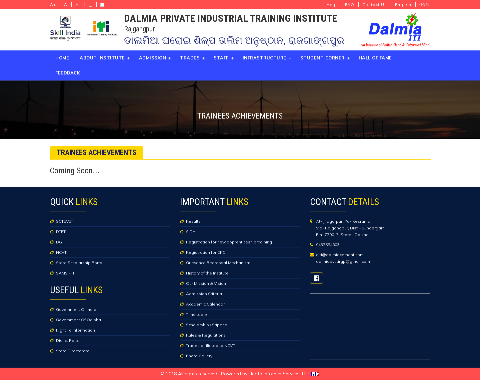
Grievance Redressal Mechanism (218, 262)
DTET (61, 231)
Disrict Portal (68, 340)
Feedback (67, 72)
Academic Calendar (205, 304)
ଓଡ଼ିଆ (424, 4)
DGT (60, 241)
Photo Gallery (199, 355)
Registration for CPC (205, 252)
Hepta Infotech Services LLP (284, 374)
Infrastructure (264, 57)
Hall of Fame (375, 57)
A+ (53, 4)
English (403, 4)
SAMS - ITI (66, 272)
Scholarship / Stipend (206, 324)
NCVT (61, 252)
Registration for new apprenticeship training (229, 241)
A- (78, 4)
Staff (221, 57)
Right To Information (75, 330)
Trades (190, 57)
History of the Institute (207, 272)
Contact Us (374, 4)
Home (62, 57)
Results (193, 221)
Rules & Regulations (206, 335)
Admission (152, 57)
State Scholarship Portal (79, 262)
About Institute (102, 57)
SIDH (191, 231)
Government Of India (76, 309)
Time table (196, 314)
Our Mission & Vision (206, 283)
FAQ (349, 4)
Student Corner (322, 57)
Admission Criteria (204, 293)
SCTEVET (64, 221)
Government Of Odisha (78, 319)
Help (331, 4)
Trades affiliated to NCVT (210, 345)
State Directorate (73, 350)
